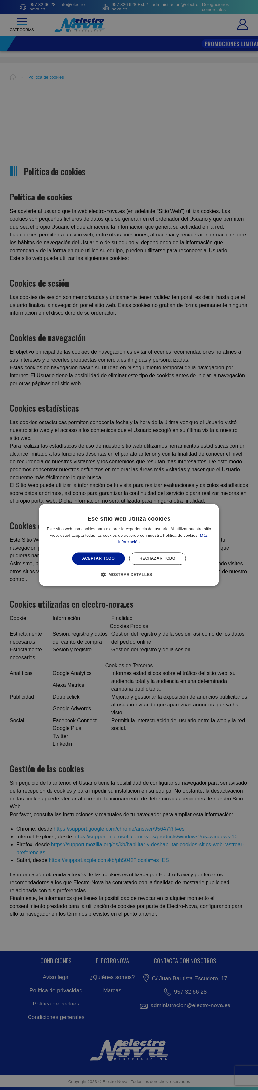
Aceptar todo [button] (98, 558)
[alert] (129, 545)
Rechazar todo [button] (157, 558)
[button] (129, 575)
